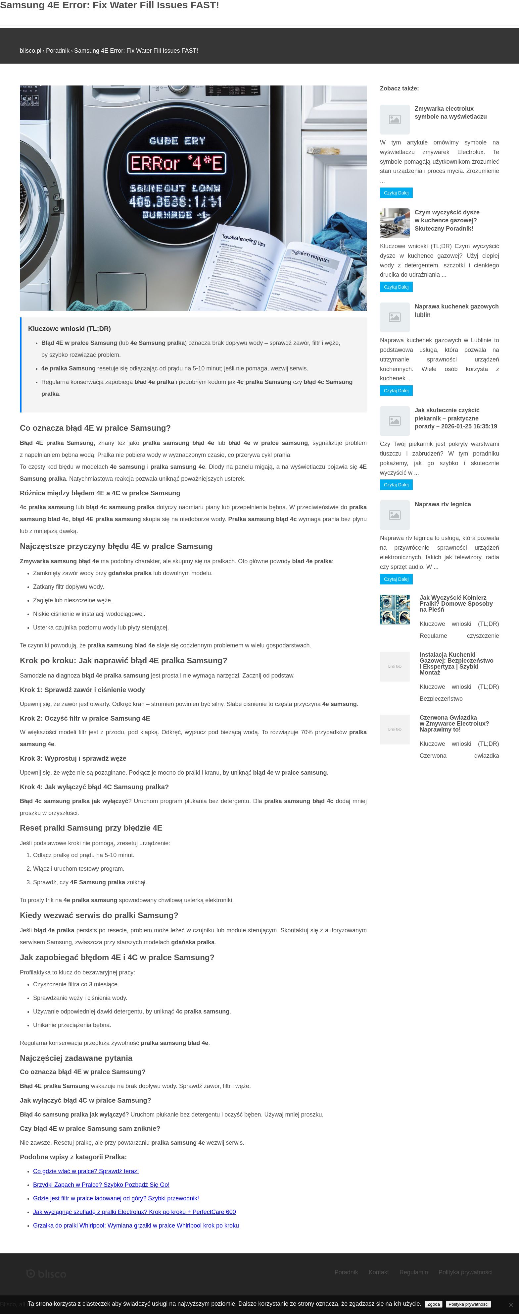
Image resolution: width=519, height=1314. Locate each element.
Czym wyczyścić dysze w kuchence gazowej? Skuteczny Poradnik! (447, 220)
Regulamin (414, 1272)
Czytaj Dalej (396, 192)
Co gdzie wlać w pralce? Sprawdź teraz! (86, 1171)
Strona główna (39, 82)
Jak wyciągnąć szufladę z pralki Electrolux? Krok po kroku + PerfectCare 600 (134, 1212)
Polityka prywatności (466, 1272)
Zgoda (433, 1304)
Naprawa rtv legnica (443, 504)
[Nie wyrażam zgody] (510, 1304)
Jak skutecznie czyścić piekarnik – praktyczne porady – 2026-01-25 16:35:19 (456, 418)
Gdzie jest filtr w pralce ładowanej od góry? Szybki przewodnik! (116, 1198)
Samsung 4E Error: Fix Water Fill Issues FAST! (136, 50)
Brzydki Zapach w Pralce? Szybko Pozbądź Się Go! (101, 1184)
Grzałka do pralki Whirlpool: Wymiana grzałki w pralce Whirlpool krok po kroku (136, 1225)
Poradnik (58, 50)
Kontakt (379, 1272)
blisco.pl (30, 50)
